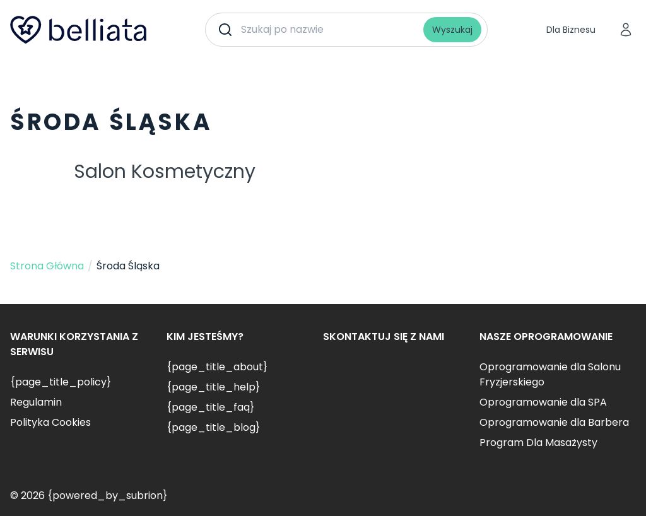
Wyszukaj (452, 29)
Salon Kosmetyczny (164, 171)
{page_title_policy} (60, 382)
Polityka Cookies (50, 422)
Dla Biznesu (571, 29)
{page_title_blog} (213, 427)
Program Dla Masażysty (538, 442)
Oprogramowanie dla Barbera (554, 422)
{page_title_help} (213, 387)
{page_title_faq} (210, 407)
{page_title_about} (217, 367)
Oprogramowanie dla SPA (543, 402)
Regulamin (36, 402)
